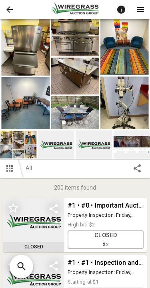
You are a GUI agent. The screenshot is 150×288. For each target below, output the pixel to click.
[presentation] (75, 9)
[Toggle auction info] (121, 9)
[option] (75, 75)
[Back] (9, 9)
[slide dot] (64, 122)
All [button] (29, 168)
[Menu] (140, 9)
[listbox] (75, 75)
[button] (9, 9)
